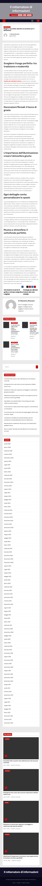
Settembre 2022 (8, 562)
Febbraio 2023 (8, 548)
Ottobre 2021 (7, 601)
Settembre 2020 (8, 632)
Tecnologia (7, 770)
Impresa (6, 802)
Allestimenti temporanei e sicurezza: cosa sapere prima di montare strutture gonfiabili (20, 857)
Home (14, 883)
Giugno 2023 (7, 534)
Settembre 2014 (8, 681)
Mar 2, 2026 (7, 828)
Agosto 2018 (7, 656)
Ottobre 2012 (7, 719)
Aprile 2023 (7, 541)
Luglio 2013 (7, 702)
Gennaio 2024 (8, 513)
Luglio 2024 (7, 493)
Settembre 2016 (8, 667)
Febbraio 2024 (8, 510)
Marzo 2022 (7, 583)
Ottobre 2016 (8, 663)
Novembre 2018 (8, 653)
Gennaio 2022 (8, 590)
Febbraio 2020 (8, 646)
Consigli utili (7, 27)
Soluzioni (20, 15)
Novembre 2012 (8, 716)
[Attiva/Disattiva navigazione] (32, 21)
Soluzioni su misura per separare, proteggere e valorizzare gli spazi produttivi (18, 825)
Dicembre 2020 (8, 629)
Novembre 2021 (8, 597)
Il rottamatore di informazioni (21, 872)
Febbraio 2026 (8, 451)
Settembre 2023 (8, 527)
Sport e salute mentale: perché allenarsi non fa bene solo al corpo (15, 348)
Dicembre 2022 (8, 555)
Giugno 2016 (7, 670)
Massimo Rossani (14, 34)
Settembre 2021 (8, 604)
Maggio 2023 (7, 538)
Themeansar (33, 879)
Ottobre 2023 (8, 524)
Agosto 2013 (7, 698)
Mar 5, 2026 (7, 797)
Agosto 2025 (7, 461)
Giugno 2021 (7, 611)
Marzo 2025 (7, 472)
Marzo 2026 (7, 447)
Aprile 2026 (7, 444)
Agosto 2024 (7, 489)
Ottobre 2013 (7, 691)
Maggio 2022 (7, 576)
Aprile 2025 (7, 468)
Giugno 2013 (7, 705)
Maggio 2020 (7, 636)
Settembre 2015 (8, 677)
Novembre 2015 (8, 674)
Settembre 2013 (8, 695)
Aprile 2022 (7, 580)
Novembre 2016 (8, 660)
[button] (35, 20)
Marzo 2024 (7, 506)
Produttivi (29, 15)
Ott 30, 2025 (14, 334)
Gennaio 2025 (8, 479)
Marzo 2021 (7, 622)
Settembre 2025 (8, 458)
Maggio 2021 (7, 615)
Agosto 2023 (7, 531)
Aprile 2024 (7, 503)
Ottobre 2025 (8, 454)
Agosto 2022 (7, 566)
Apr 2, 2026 (7, 765)
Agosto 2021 (7, 608)
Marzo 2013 (7, 712)
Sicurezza (7, 739)
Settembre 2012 (8, 723)
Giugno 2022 (7, 573)
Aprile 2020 (7, 639)
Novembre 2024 (8, 482)
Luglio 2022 (7, 569)
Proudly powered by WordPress (13, 879)
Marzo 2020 (7, 643)
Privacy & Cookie (25, 883)
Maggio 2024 (7, 500)
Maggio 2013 (7, 709)
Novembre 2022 (8, 559)
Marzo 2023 (7, 545)
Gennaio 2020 (8, 650)
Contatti (18, 883)
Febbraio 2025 (8, 475)
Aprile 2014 (7, 688)
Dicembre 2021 (8, 594)
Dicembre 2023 (8, 517)
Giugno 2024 (7, 496)
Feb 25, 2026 (7, 860)
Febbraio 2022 (8, 587)
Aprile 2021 (7, 618)
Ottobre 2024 (8, 486)
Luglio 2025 (7, 465)
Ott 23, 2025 (14, 352)
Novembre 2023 (8, 520)
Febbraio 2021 (8, 625)
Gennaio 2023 (8, 552)
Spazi (24, 15)
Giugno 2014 (7, 684)
